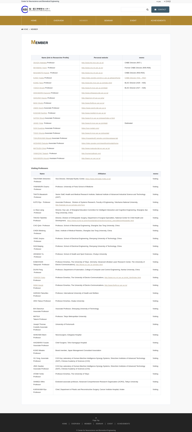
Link (159, 2)
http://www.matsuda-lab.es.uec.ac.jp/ (96, 148)
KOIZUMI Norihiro (40, 113)
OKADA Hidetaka (40, 63)
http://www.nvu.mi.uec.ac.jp (92, 73)
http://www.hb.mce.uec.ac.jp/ (93, 63)
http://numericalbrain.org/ (91, 153)
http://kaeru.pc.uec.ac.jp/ (91, 158)
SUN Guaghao (39, 128)
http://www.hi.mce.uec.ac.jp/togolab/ (95, 133)
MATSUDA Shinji (39, 148)
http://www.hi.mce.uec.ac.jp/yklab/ (95, 88)
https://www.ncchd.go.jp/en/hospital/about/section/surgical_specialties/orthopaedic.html (100, 221)
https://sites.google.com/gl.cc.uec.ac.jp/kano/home (101, 78)
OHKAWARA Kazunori (42, 93)
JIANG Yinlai (38, 123)
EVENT (133, 20)
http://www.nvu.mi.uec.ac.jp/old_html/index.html (122, 277)
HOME (34, 20)
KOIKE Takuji (38, 83)
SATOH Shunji (38, 118)
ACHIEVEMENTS (158, 20)
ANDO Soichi (38, 108)
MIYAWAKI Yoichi (40, 68)
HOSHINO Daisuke (40, 143)
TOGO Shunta (38, 133)
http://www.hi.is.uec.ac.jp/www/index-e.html (98, 118)
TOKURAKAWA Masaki (42, 138)
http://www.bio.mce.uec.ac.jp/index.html (97, 83)
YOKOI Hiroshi (39, 88)
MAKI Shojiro (38, 103)
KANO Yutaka (38, 78)
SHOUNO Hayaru (40, 98)
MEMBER (83, 20)
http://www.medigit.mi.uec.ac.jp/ (94, 113)
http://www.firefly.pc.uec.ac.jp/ (93, 103)
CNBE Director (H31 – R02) (135, 78)
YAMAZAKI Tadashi (40, 153)
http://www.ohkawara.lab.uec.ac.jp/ (95, 93)
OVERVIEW (59, 20)
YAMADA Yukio (39, 277)
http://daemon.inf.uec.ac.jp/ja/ (93, 98)
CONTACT (162, 10)
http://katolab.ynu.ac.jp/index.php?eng (70, 205)
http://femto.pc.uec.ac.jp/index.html (89, 265)
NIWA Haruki (38, 285)
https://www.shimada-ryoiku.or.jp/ (98, 179)
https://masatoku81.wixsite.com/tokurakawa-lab (100, 138)
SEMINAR (108, 20)
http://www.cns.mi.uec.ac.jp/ (92, 68)
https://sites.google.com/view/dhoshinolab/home (100, 143)
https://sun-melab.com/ (90, 128)
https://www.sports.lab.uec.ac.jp (94, 108)
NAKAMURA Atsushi (41, 158)
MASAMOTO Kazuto (41, 73)
